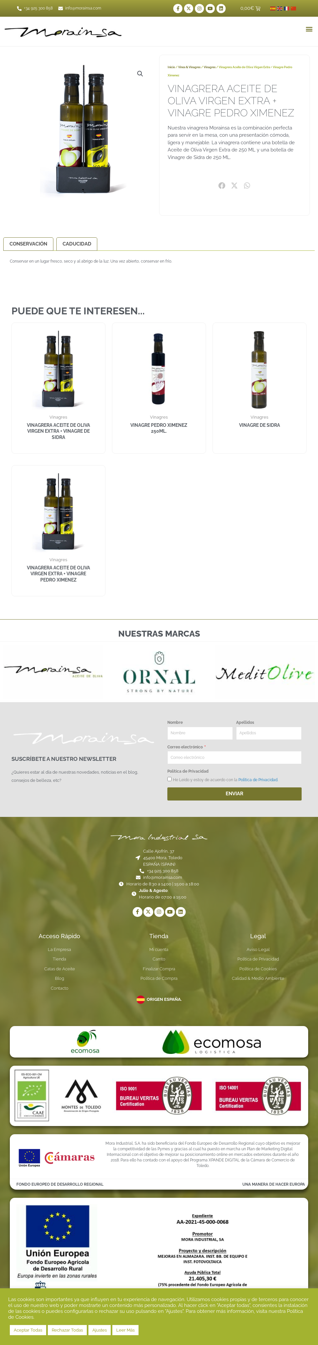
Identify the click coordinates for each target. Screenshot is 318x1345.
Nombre (175, 722)
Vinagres (209, 67)
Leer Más (125, 1330)
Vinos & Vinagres (189, 67)
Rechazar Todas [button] (67, 1330)
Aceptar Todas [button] (28, 1330)
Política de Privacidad (188, 771)
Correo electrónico (185, 747)
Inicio (171, 67)
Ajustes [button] (99, 1330)
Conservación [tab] (28, 244)
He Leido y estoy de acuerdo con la (225, 780)
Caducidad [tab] (77, 244)
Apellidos (245, 722)
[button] (309, 28)
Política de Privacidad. (258, 780)
